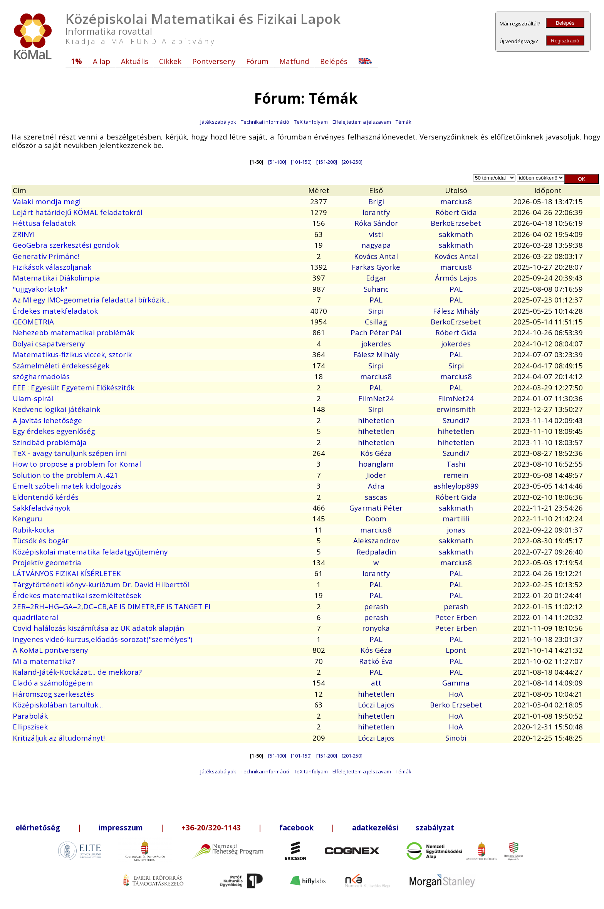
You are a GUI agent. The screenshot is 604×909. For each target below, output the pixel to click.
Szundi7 (456, 420)
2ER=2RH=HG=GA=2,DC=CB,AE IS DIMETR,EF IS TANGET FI (111, 606)
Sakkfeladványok (41, 507)
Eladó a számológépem (53, 682)
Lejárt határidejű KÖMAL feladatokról (78, 212)
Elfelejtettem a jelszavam (361, 121)
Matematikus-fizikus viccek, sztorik (72, 354)
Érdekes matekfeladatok (55, 311)
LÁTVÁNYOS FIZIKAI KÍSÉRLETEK (67, 573)
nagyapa (376, 245)
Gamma (456, 682)
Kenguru (27, 518)
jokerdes (376, 343)
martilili (456, 518)
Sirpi (376, 311)
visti (376, 234)
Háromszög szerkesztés (53, 694)
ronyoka (376, 628)
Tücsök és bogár (41, 540)
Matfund (294, 61)
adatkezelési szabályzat (403, 827)
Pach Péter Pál (376, 332)
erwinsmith (456, 409)
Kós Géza (376, 453)
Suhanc (376, 289)
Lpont (456, 650)
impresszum (121, 827)
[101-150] (301, 161)
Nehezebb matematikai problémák (73, 332)
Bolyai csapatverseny (49, 343)
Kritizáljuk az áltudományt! (59, 738)
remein (455, 475)
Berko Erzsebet (456, 704)
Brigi (376, 201)
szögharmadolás (41, 376)
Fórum (257, 61)
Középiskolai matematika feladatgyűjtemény (90, 551)
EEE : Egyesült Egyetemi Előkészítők (73, 387)
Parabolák (30, 716)
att (376, 682)
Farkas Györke (376, 267)
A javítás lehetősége (47, 420)
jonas (456, 529)
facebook (296, 827)
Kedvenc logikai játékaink (56, 409)
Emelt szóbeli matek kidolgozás (67, 486)
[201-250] (352, 161)
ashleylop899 (456, 486)
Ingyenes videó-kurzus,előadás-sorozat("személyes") (102, 639)
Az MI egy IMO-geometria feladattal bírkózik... (91, 299)
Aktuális (134, 61)
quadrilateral (35, 617)
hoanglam (376, 464)
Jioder (376, 475)
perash (376, 606)
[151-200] (326, 161)
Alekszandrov (376, 540)
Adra (376, 486)
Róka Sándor (376, 223)
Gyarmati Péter (376, 507)
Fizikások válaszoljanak (52, 267)
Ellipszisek (30, 726)
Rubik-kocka (33, 529)
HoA (456, 694)
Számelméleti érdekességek (61, 365)
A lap (101, 61)
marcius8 (456, 201)
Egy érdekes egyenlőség (54, 431)
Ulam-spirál (33, 398)
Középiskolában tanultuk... (58, 704)
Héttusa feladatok (44, 223)
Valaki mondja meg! (47, 201)
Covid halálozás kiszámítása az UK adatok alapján (98, 628)
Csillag (376, 321)
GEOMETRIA (33, 321)
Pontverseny (213, 61)
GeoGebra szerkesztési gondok (66, 245)
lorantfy (376, 212)
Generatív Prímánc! (46, 256)
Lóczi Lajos (376, 704)
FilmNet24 (376, 398)
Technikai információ (265, 121)
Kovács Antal (376, 256)
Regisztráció (565, 41)
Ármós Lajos (456, 277)
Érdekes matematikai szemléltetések (77, 595)
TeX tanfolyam (311, 121)
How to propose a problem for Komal (77, 464)
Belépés (565, 23)
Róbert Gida (456, 212)
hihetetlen (376, 420)
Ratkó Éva (376, 661)
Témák (403, 121)
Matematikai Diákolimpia (56, 277)
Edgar (376, 277)
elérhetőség (37, 827)
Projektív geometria (47, 562)
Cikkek (170, 61)
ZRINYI (24, 234)
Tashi (455, 464)
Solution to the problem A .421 (65, 475)
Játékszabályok (218, 121)
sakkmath (456, 234)
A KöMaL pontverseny (50, 650)
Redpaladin (376, 551)
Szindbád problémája (50, 442)
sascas (376, 497)
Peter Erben (456, 617)
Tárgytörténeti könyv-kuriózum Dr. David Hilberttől (101, 584)
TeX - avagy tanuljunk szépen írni (70, 453)
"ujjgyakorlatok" (40, 289)
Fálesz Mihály (456, 311)
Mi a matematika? (44, 661)
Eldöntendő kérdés (46, 497)
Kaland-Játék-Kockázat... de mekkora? (77, 672)
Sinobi (455, 738)
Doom (376, 518)
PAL (456, 289)
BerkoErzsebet (456, 223)
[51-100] (277, 161)
